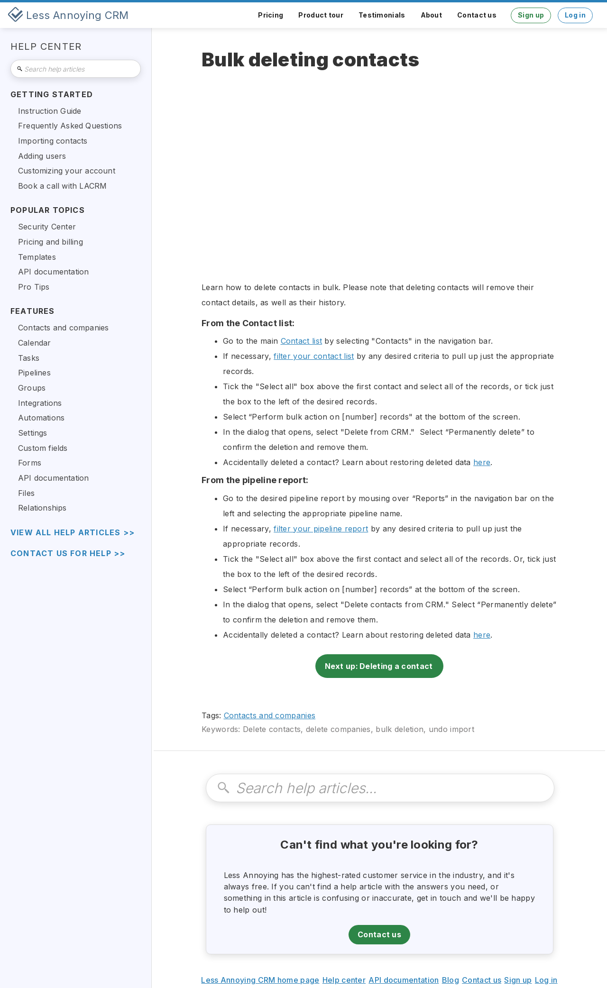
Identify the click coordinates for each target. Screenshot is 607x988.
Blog (450, 980)
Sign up (531, 15)
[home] (68, 15)
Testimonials (382, 15)
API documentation (403, 980)
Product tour (320, 15)
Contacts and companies (270, 715)
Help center (344, 980)
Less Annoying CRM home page (260, 980)
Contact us (477, 15)
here (481, 462)
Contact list (301, 341)
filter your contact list (314, 356)
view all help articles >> (72, 532)
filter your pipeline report (321, 528)
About (431, 15)
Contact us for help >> (67, 553)
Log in (575, 15)
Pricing (270, 15)
